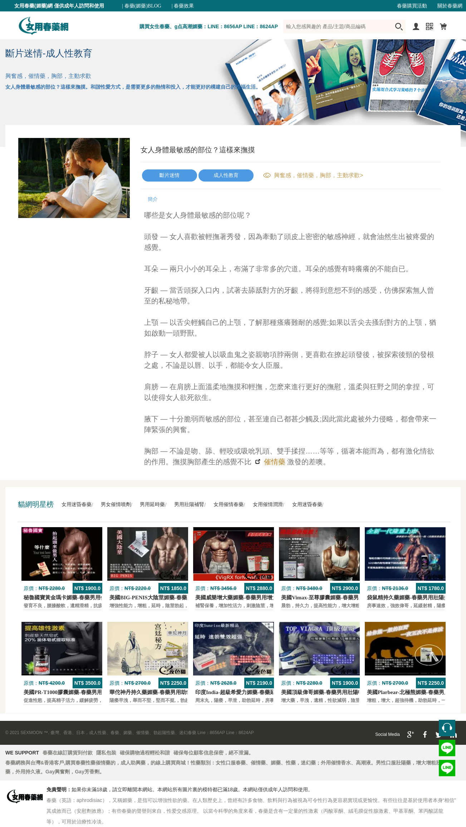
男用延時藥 (152, 504)
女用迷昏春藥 (77, 504)
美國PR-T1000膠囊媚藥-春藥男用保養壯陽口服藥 (82, 692)
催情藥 (273, 462)
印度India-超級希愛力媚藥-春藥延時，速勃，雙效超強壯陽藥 (267, 692)
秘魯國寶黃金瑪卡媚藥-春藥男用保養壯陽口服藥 (81, 597)
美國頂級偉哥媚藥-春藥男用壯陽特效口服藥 (333, 692)
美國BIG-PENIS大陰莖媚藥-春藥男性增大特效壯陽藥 (172, 597)
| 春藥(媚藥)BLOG (141, 6)
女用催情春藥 (229, 504)
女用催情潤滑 (268, 504)
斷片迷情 (170, 175)
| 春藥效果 (183, 6)
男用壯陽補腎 (189, 504)
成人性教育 (226, 175)
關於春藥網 (449, 6)
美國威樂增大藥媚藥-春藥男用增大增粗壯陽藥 (249, 597)
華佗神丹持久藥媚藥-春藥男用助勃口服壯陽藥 (164, 692)
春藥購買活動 (412, 6)
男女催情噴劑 (116, 504)
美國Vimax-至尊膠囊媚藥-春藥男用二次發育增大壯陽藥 (346, 597)
